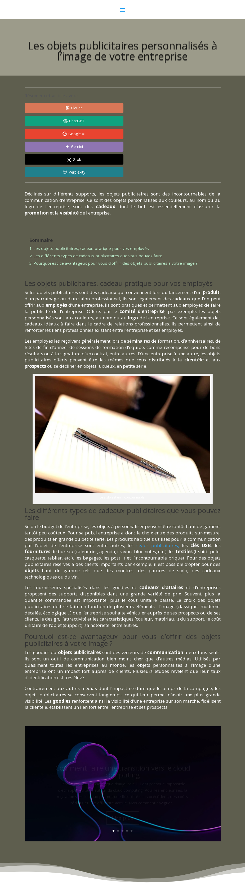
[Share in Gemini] (48, 121)
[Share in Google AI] (149, 108)
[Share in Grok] (99, 121)
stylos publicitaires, (157, 495)
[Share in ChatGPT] (99, 108)
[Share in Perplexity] (149, 121)
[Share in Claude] (48, 108)
